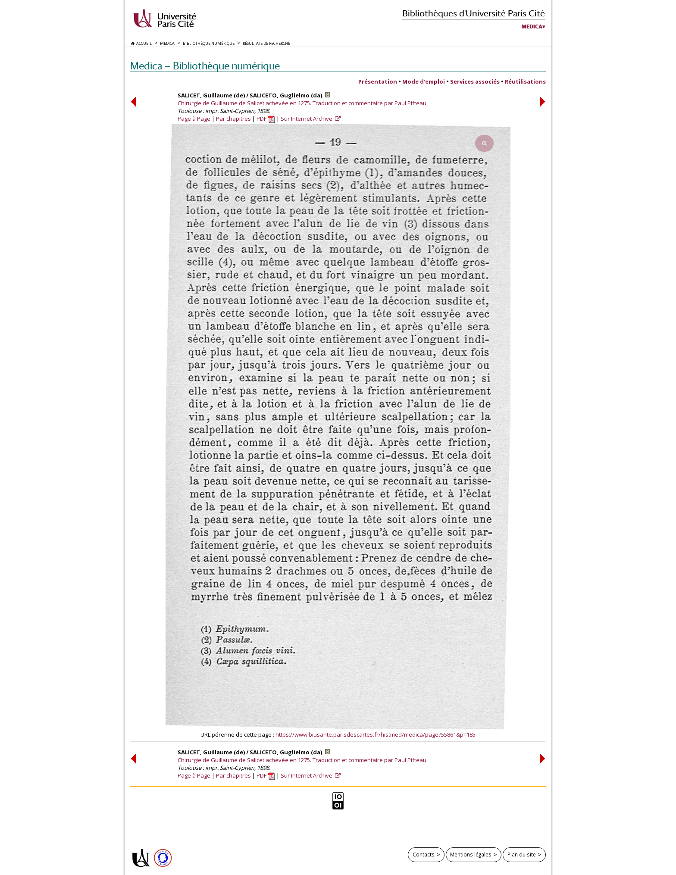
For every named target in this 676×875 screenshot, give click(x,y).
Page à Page (194, 118)
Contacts (424, 854)
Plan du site (521, 854)
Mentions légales (470, 854)
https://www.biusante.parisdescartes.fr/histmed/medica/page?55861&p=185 (375, 734)
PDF (266, 118)
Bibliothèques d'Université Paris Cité (473, 13)
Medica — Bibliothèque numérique (205, 66)
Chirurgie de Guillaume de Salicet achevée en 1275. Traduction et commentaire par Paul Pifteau (302, 103)
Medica (532, 27)
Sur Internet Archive (307, 118)
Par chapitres (233, 118)
